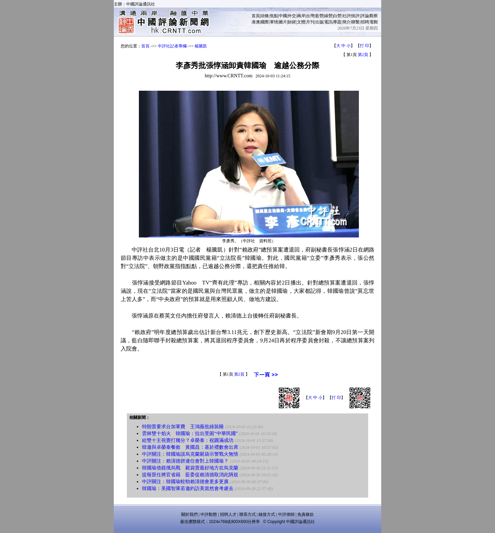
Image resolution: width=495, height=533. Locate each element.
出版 (319, 22)
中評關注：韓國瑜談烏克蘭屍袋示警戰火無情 (190, 454)
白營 (337, 15)
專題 (337, 22)
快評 (355, 15)
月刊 (310, 22)
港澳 (256, 22)
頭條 (265, 15)
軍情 (274, 22)
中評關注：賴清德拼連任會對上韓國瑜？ (185, 461)
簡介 (346, 22)
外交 (292, 15)
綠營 (328, 15)
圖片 (283, 22)
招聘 (365, 22)
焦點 (274, 15)
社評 (346, 15)
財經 (292, 22)
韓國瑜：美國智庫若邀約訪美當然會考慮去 (187, 488)
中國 (283, 15)
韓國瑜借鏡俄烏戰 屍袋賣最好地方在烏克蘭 (190, 467)
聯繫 (355, 22)
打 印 (364, 45)
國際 (265, 22)
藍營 (319, 15)
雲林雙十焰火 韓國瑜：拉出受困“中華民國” (190, 433)
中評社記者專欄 (172, 46)
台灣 (310, 15)
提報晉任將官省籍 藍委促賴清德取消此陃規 (190, 474)
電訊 (328, 22)
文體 (301, 22)
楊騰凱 (201, 46)
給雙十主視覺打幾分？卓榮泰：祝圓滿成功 (187, 440)
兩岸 (301, 15)
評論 (365, 15)
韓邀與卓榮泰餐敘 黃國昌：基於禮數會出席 (190, 447)
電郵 (374, 22)
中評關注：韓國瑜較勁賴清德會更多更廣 (185, 481)
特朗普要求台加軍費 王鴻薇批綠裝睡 (183, 426)
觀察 (374, 15)
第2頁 (363, 54)
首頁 (256, 15)
